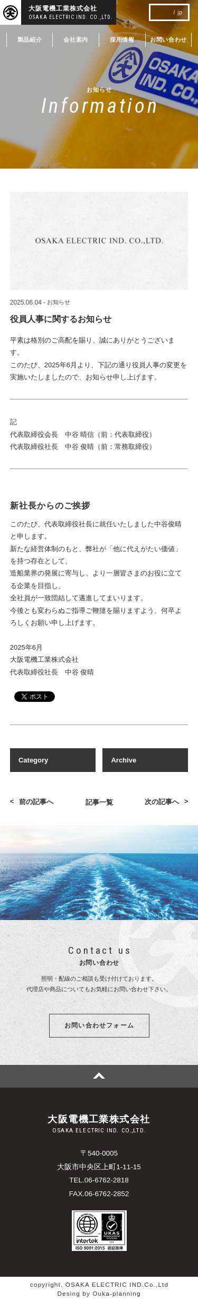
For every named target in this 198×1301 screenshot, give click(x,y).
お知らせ (58, 302)
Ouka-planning (116, 1293)
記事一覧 (99, 802)
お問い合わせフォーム (99, 1025)
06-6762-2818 (106, 1180)
